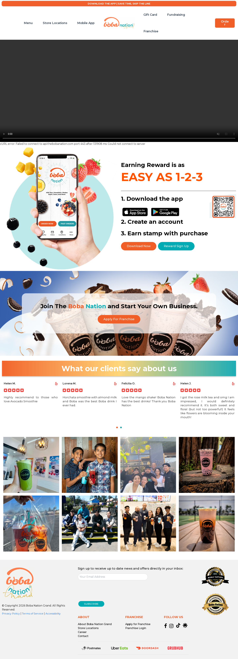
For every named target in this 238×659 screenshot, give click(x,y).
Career (82, 629)
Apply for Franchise (138, 621)
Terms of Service (33, 613)
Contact (83, 633)
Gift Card (147, 15)
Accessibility (54, 613)
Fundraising (167, 15)
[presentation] (103, 590)
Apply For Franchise (119, 319)
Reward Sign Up (176, 246)
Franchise (187, 15)
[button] (224, 15)
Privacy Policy (11, 613)
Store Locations (64, 15)
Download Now (139, 246)
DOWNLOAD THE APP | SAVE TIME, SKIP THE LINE (119, 3)
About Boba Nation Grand (95, 621)
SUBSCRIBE (92, 602)
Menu (43, 15)
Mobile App (89, 15)
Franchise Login (135, 625)
